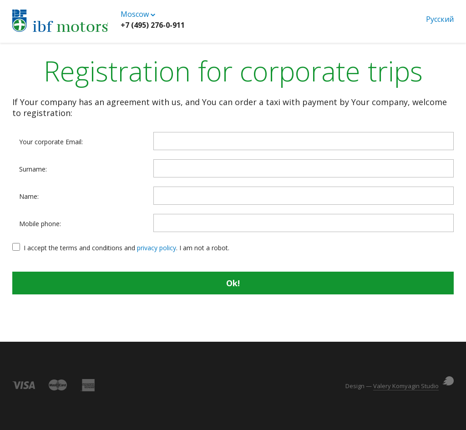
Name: (29, 196)
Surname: (33, 169)
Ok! (233, 283)
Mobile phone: (40, 224)
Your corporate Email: (51, 142)
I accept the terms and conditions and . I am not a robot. (126, 247)
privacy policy (156, 247)
